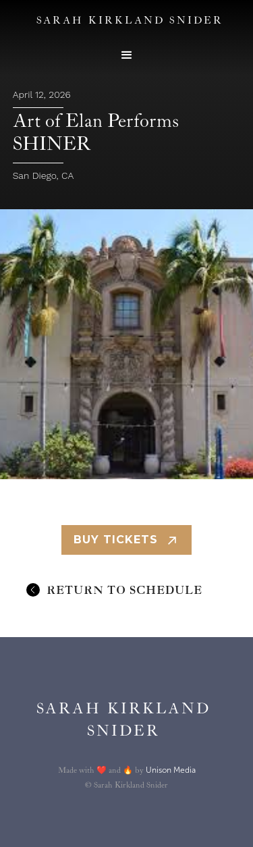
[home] (120, 720)
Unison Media (171, 770)
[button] (126, 55)
